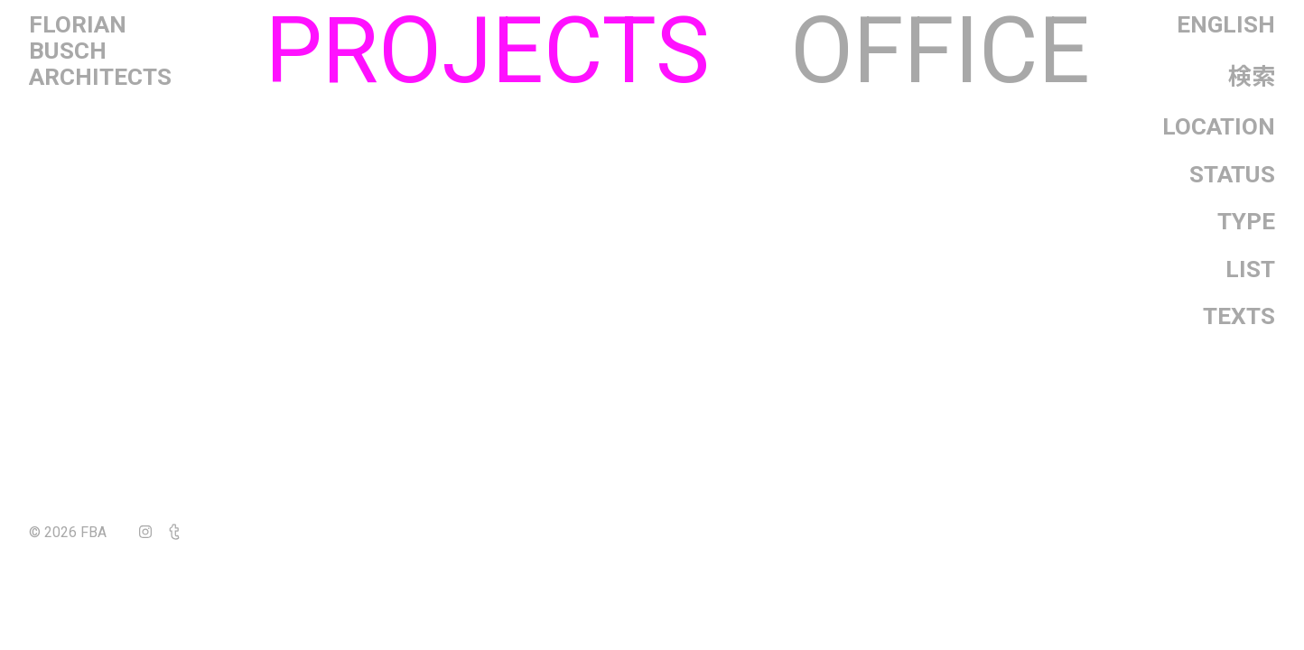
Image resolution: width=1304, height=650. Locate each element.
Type (1246, 221)
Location (1218, 126)
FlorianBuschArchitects (100, 51)
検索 (1251, 77)
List (1250, 269)
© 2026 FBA (80, 532)
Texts (1239, 316)
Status (1232, 174)
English (1226, 25)
